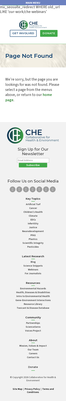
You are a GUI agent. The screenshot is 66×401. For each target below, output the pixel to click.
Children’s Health (33, 212)
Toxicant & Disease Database (33, 308)
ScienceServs (33, 327)
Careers (33, 353)
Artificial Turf (33, 204)
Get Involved (23, 33)
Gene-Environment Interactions (33, 300)
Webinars (33, 269)
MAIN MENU (33, 3)
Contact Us (33, 357)
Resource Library (33, 304)
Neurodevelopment (33, 231)
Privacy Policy (32, 389)
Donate (49, 33)
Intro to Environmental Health (33, 296)
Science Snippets (33, 266)
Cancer (33, 208)
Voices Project (33, 331)
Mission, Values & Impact (33, 346)
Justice (33, 227)
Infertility (33, 223)
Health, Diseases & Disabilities (33, 292)
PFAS (33, 235)
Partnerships (33, 323)
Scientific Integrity (33, 243)
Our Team (33, 349)
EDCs (33, 220)
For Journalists (33, 273)
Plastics (33, 239)
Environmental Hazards (33, 288)
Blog (33, 262)
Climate (33, 216)
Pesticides (33, 247)
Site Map (17, 389)
